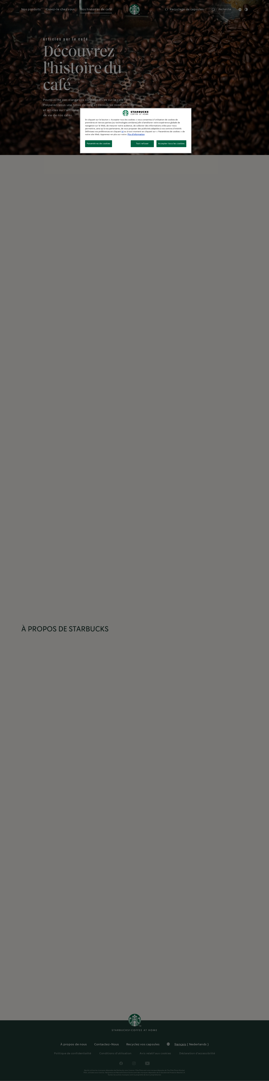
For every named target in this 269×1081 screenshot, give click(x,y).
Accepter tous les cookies (171, 144)
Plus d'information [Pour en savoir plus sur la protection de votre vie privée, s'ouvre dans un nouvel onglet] (136, 134)
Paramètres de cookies (98, 144)
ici (122, 132)
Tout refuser (142, 144)
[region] (135, 130)
